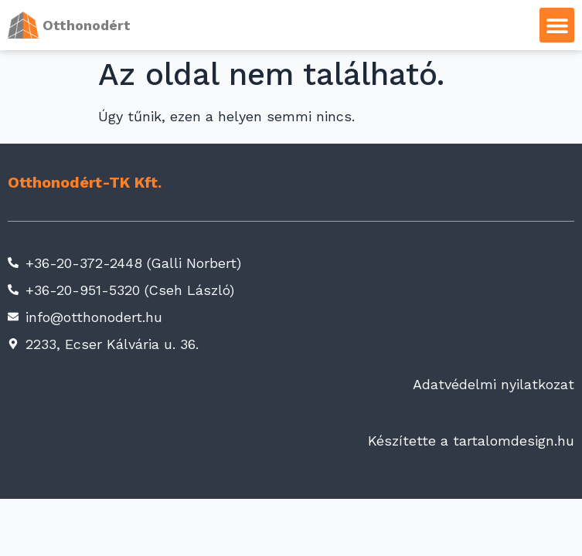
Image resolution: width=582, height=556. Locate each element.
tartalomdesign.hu (513, 440)
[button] (556, 25)
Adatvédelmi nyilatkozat (493, 384)
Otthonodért (87, 25)
